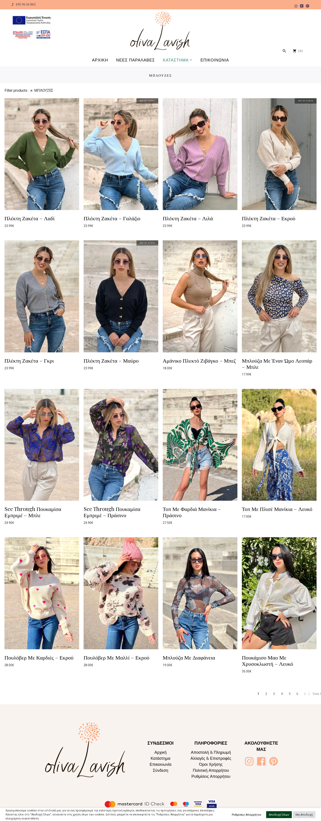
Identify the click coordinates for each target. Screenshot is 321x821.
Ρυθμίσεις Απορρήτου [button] (246, 814)
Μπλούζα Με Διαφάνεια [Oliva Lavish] (189, 657)
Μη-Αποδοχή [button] (304, 814)
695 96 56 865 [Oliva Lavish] (23, 4)
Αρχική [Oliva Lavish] (160, 752)
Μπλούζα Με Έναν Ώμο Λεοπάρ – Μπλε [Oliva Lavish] (277, 363)
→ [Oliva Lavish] (305, 694)
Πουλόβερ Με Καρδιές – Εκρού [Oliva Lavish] (39, 657)
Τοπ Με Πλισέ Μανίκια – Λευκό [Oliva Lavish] (277, 508)
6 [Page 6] (297, 694)
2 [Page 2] (266, 694)
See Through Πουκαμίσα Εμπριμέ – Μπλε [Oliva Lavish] (32, 512)
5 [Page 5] (289, 694)
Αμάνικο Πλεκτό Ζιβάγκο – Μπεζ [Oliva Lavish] (199, 360)
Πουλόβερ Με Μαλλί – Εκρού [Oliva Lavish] (116, 657)
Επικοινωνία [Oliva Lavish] (160, 764)
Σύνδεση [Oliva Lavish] (160, 770)
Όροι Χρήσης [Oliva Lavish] (210, 764)
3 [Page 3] (274, 694)
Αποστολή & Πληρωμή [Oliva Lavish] (211, 752)
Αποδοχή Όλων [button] (279, 814)
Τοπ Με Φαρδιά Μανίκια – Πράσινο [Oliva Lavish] (192, 512)
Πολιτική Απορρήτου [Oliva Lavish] (211, 770)
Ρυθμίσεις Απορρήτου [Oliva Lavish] (210, 776)
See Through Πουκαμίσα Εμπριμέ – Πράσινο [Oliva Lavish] (112, 512)
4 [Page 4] (282, 694)
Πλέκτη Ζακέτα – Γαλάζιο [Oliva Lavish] (112, 218)
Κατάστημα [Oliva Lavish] (160, 758)
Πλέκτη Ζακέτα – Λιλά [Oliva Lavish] (188, 218)
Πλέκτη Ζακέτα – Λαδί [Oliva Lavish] (29, 218)
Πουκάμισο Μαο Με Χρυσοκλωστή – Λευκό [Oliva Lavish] (267, 660)
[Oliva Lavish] (31, 27)
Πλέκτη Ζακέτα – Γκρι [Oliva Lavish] (29, 360)
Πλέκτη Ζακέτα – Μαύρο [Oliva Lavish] (111, 360)
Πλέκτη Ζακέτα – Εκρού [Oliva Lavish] (268, 218)
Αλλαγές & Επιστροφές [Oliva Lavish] (210, 758)
